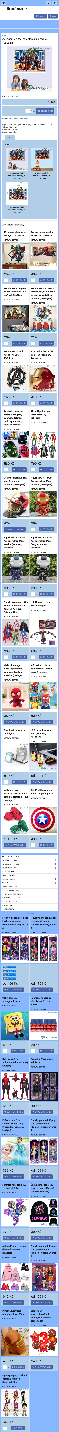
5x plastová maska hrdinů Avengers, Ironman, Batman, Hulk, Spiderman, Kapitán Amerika (13, 418)
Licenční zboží (30, 871)
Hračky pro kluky (30, 856)
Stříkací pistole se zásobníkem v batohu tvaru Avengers (42, 668)
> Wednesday (8, 909)
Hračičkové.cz (17, 8)
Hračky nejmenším (30, 864)
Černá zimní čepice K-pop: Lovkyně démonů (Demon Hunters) (42, 1188)
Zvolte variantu (14, 529)
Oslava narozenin (10, 890)
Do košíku (45, 111)
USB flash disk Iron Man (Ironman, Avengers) (41, 733)
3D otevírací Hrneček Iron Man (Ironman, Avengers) (42, 355)
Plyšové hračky (30, 868)
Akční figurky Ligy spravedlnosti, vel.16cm (40, 414)
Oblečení (30, 883)
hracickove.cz (29, 913)
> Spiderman (7, 905)
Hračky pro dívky (30, 860)
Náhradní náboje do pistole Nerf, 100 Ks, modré (41, 1001)
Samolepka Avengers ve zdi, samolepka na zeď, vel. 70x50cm (15, 291)
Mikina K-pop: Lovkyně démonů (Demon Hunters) (14, 1249)
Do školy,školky (30, 879)
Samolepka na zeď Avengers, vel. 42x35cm (13, 355)
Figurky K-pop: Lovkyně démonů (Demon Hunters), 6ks (14, 1378)
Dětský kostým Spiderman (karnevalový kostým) (15, 1062)
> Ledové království (11, 902)
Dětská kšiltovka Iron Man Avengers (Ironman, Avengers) (15, 481)
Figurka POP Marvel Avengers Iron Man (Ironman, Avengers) (41, 481)
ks (7, 280)
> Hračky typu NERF (11, 898)
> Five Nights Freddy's (12, 894)
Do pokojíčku (30, 875)
